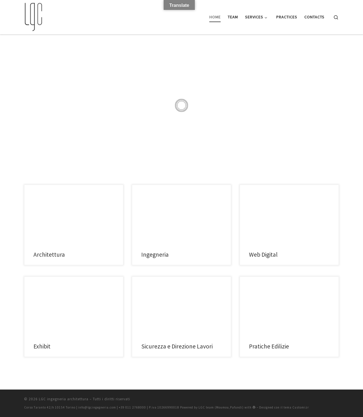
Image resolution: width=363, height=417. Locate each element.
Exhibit (41, 346)
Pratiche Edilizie (269, 346)
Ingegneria (155, 254)
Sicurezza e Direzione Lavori (177, 346)
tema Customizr (296, 407)
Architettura (49, 254)
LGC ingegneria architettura (63, 399)
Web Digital (263, 254)
